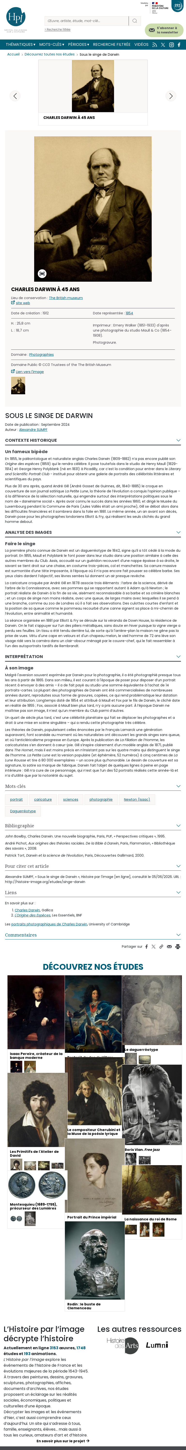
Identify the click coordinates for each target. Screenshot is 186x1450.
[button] (171, 96)
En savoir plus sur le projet (61, 1441)
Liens (11, 893)
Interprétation (24, 657)
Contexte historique (31, 441)
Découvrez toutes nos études (50, 54)
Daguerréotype (23, 811)
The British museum (66, 298)
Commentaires (21, 935)
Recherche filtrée (112, 44)
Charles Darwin (27, 910)
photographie (101, 800)
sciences (70, 800)
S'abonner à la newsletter (167, 30)
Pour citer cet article (27, 866)
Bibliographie (19, 826)
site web (23, 303)
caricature (43, 800)
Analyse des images (28, 533)
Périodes (77, 44)
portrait (16, 800)
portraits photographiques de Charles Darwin (49, 924)
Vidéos (141, 44)
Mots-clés (50, 44)
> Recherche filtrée (57, 29)
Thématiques (19, 44)
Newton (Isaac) (137, 800)
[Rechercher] (87, 21)
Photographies (41, 355)
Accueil (13, 54)
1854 (129, 313)
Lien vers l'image (30, 372)
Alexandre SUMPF (33, 430)
